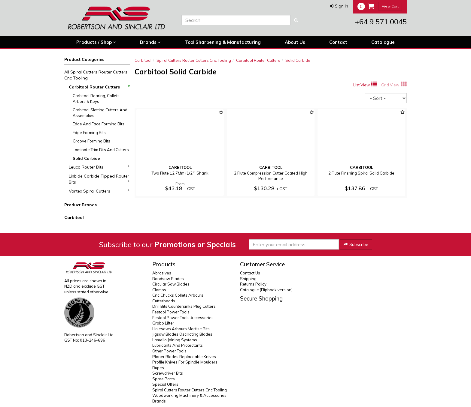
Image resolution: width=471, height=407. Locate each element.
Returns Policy (253, 284)
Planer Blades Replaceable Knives (184, 356)
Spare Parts (163, 378)
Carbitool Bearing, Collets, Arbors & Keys (96, 98)
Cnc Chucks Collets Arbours (177, 295)
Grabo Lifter (163, 323)
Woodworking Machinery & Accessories (189, 395)
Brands (150, 42)
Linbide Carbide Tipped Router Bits (99, 179)
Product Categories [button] (84, 59)
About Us (295, 42)
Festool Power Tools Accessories (183, 317)
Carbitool (74, 217)
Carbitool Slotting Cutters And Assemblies (100, 112)
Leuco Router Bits (99, 167)
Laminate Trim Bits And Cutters (101, 149)
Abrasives (161, 273)
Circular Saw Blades (171, 284)
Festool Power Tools (171, 312)
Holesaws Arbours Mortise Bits (181, 328)
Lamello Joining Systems (174, 339)
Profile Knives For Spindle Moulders (184, 362)
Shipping (248, 278)
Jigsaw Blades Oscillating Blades (182, 334)
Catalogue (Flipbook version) (266, 289)
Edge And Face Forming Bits (98, 123)
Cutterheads (163, 300)
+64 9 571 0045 (381, 21)
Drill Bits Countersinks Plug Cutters (184, 306)
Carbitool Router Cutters (99, 87)
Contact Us (250, 273)
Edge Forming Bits (89, 132)
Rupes (158, 367)
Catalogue (383, 42)
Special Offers (165, 384)
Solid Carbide (86, 158)
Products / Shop (96, 42)
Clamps (159, 289)
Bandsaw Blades (168, 278)
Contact (338, 42)
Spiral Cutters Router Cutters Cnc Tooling (193, 60)
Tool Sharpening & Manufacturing (223, 42)
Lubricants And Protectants (177, 345)
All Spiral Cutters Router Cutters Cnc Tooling (95, 75)
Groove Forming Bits (91, 141)
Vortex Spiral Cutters (99, 191)
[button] (339, 6)
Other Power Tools (169, 351)
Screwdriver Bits (167, 373)
